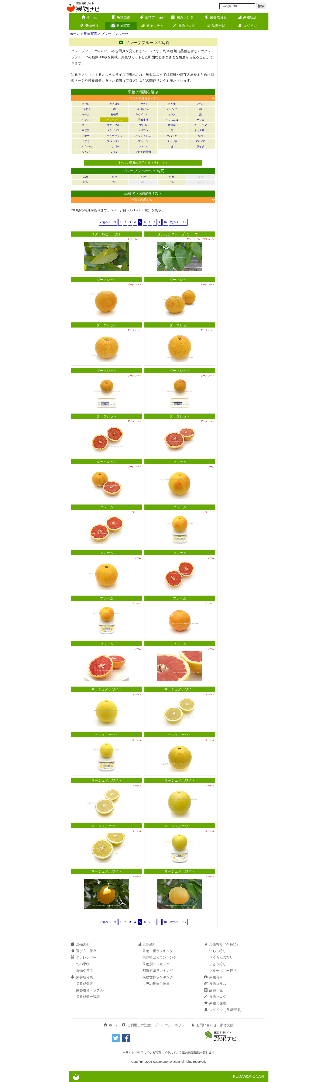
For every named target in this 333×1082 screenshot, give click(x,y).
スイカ (86, 125)
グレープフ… (114, 119)
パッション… (143, 135)
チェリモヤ (200, 125)
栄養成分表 (216, 17)
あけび (86, 103)
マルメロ (200, 141)
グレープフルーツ (114, 34)
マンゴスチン (85, 146)
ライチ (200, 146)
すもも (143, 125)
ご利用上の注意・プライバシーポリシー (155, 1025)
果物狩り (89, 26)
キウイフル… (143, 114)
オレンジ (172, 109)
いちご (200, 103)
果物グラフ (84, 970)
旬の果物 (83, 964)
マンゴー (114, 146)
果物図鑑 (120, 17)
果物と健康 (215, 1003)
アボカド (143, 103)
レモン (114, 151)
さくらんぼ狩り (221, 957)
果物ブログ (184, 26)
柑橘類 (114, 114)
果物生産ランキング (158, 951)
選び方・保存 (152, 17)
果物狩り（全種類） (222, 944)
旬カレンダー (184, 17)
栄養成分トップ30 (90, 990)
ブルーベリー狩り (222, 970)
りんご (86, 151)
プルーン (143, 141)
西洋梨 (172, 125)
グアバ (86, 119)
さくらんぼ (171, 119)
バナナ (86, 135)
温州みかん (143, 109)
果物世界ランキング (158, 977)
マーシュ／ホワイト (106, 689)
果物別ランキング (156, 964)
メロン (143, 146)
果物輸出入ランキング (159, 957)
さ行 (143, 176)
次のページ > (178, 222)
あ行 (85, 176)
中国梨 (86, 130)
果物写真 (120, 26)
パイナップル (114, 135)
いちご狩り (217, 951)
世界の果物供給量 (156, 984)
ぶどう (86, 141)
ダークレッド (106, 280)
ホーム (89, 17)
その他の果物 (143, 151)
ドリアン (143, 130)
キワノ (172, 114)
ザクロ (200, 119)
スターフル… (114, 125)
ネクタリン (200, 130)
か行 (114, 176)
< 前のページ (108, 222)
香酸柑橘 (143, 119)
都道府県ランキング (158, 970)
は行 (85, 182)
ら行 (171, 182)
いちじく (86, 109)
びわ (200, 135)
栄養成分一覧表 (88, 996)
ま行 (114, 182)
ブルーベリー (114, 141)
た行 (171, 176)
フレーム (179, 462)
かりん (86, 114)
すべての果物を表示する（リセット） (143, 162)
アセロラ (114, 103)
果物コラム (152, 26)
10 (165, 222)
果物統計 (247, 17)
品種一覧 (215, 26)
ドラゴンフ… (114, 130)
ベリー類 (172, 141)
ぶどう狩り (217, 964)
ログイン (247, 26)
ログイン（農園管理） (223, 1010)
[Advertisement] (245, 101)
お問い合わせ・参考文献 (212, 1025)
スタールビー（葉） (106, 234)
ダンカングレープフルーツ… (180, 234)
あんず (172, 103)
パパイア (172, 135)
